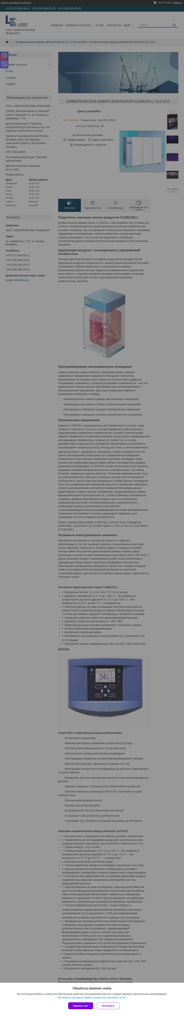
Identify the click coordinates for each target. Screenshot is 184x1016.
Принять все (80, 1005)
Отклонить (108, 1005)
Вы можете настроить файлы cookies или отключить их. (90, 997)
